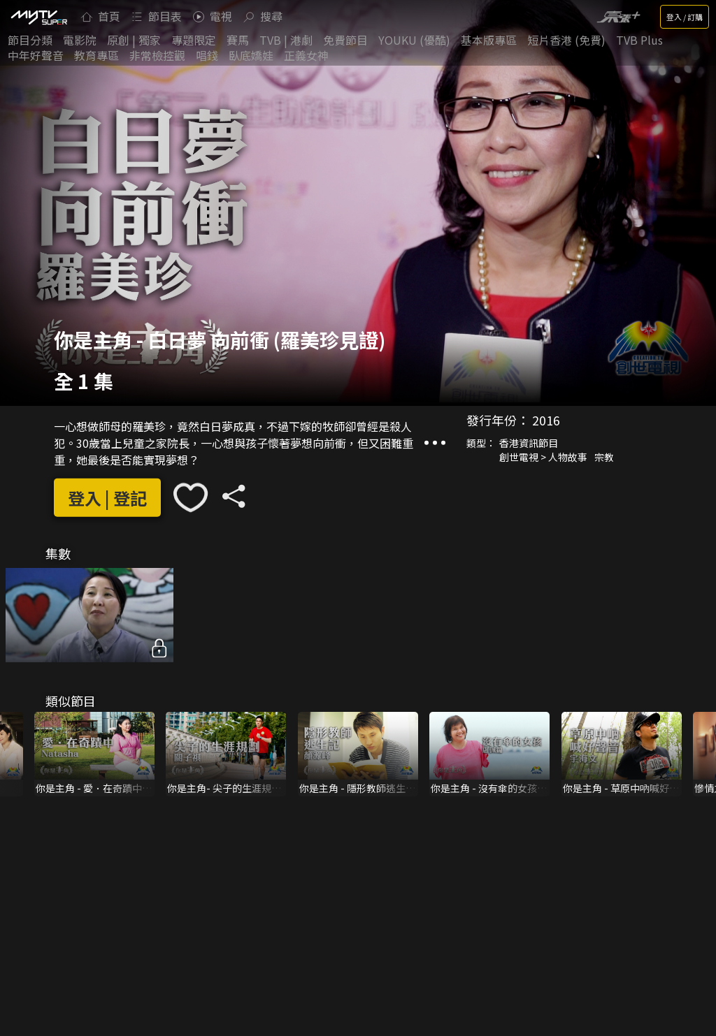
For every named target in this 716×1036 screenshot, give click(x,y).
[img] (38, 17)
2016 (546, 420)
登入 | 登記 (107, 498)
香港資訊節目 (528, 443)
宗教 (604, 457)
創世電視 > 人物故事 (543, 457)
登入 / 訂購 (684, 16)
